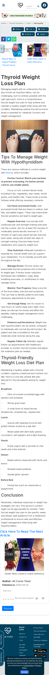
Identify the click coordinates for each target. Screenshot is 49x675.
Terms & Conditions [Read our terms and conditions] (40, 631)
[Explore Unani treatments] (24, 653)
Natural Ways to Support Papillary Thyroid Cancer (9, 62)
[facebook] (3, 39)
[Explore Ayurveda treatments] (24, 645)
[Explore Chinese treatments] (24, 647)
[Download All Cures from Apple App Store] (41, 656)
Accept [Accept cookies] (24, 672)
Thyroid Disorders (16, 23)
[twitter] (8, 39)
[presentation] (2, 48)
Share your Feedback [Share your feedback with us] (40, 640)
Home (3, 23)
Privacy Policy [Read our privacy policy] (38, 628)
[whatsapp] (14, 39)
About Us (22, 634)
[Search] (38, 6)
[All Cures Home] (9, 632)
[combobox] (30, 6)
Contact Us (22, 637)
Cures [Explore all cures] (21, 640)
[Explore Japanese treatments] (24, 655)
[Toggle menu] (7, 5)
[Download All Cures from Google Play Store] (41, 651)
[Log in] (44, 5)
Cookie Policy (28, 665)
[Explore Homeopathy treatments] (24, 650)
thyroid (9, 172)
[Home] (20, 5)
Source (8, 608)
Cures (28, 23)
